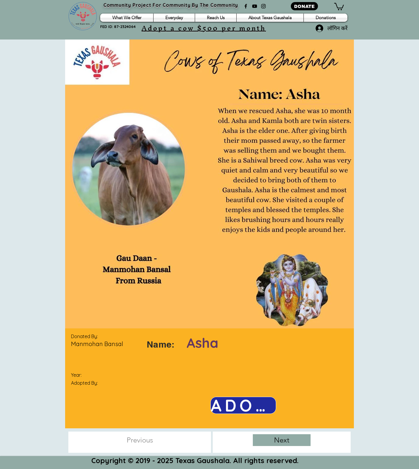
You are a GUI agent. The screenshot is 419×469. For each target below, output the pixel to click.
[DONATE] (304, 6)
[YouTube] (255, 6)
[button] (339, 6)
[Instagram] (263, 6)
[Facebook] (246, 6)
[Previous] (139, 440)
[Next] (282, 440)
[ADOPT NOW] (243, 405)
